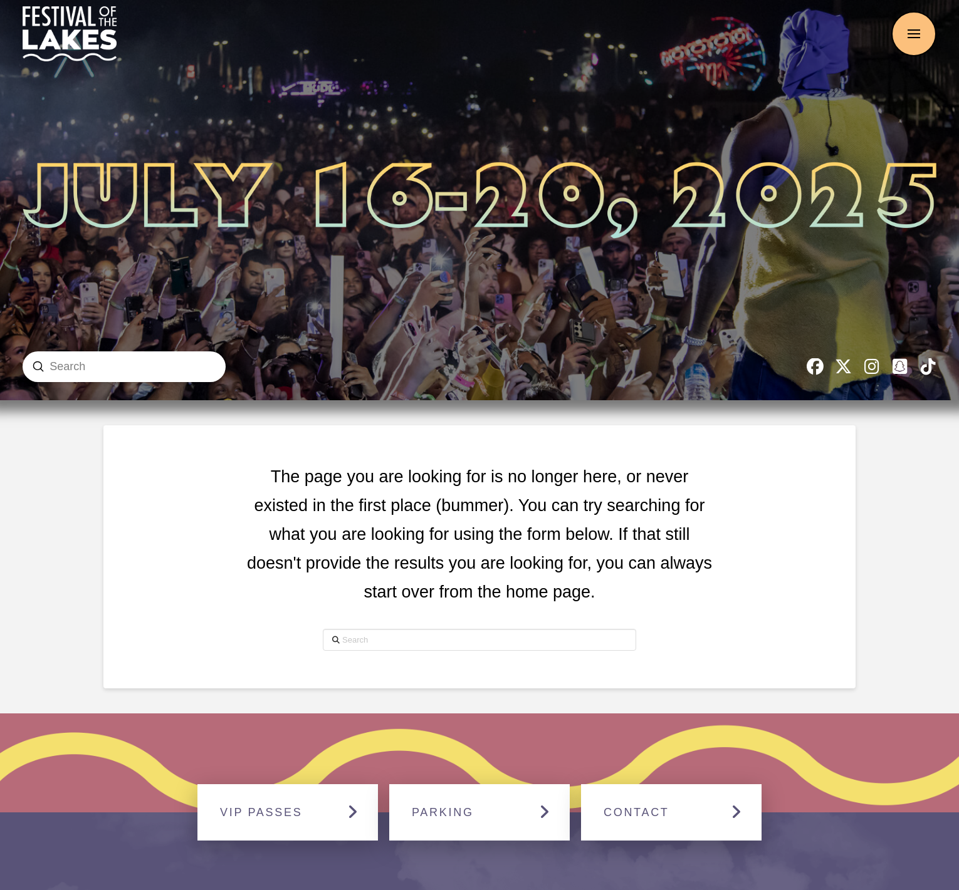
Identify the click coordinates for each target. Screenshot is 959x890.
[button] (913, 33)
